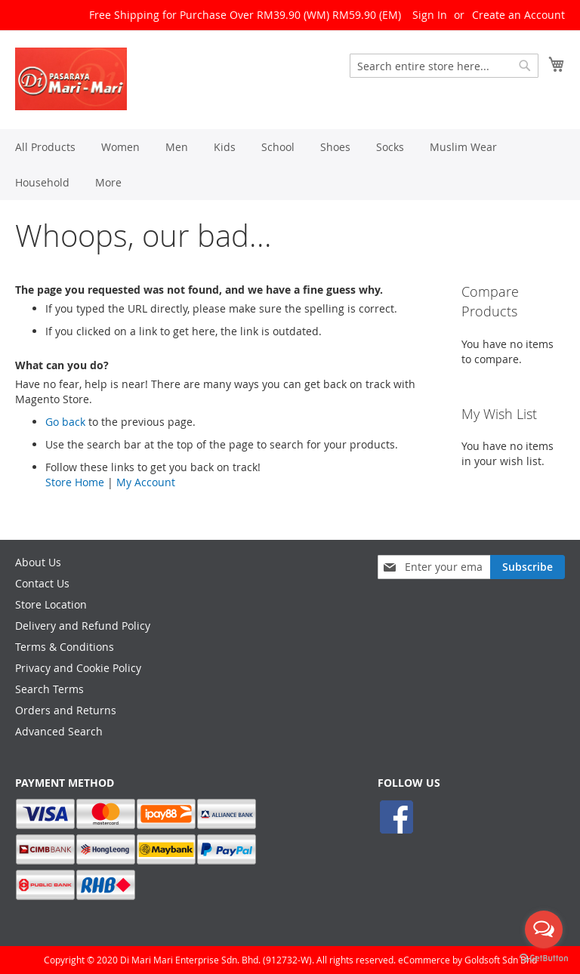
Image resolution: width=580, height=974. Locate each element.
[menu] (290, 164)
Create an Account (518, 15)
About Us (38, 562)
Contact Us (42, 583)
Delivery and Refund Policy (82, 625)
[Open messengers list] (544, 929)
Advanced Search (59, 731)
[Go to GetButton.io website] (544, 958)
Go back (65, 422)
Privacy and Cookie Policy (78, 668)
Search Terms (49, 689)
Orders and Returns (65, 710)
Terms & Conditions (64, 647)
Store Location (51, 604)
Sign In (429, 15)
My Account (145, 482)
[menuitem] (45, 147)
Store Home (74, 482)
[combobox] (444, 66)
